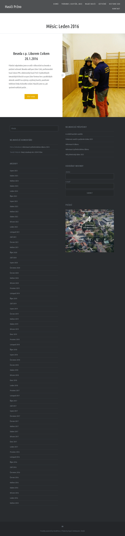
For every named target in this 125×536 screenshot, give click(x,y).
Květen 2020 (14, 278)
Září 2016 (13, 467)
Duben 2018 (14, 370)
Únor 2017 (13, 442)
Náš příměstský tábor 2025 (75, 154)
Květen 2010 (14, 503)
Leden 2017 (14, 447)
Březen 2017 (14, 436)
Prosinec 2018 (15, 339)
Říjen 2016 (13, 462)
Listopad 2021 (15, 232)
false (89, 247)
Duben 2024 (14, 186)
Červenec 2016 (15, 472)
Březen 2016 (14, 493)
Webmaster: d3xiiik (79, 531)
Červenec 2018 (15, 360)
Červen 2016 (14, 477)
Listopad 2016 (15, 457)
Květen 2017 (14, 426)
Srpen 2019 (14, 309)
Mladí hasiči (90, 4)
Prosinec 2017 (15, 390)
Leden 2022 (14, 227)
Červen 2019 (14, 314)
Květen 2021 (14, 247)
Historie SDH (114, 4)
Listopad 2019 (15, 293)
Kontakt (116, 9)
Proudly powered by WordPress (50, 531)
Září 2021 (13, 237)
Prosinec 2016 (15, 452)
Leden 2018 (14, 385)
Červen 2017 (14, 421)
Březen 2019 (14, 329)
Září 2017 (13, 406)
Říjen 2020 (13, 252)
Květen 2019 (14, 319)
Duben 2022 (14, 217)
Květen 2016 (14, 483)
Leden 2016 (14, 498)
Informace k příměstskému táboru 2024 (35, 147)
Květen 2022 (14, 212)
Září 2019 (13, 303)
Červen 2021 (14, 242)
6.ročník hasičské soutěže (74, 134)
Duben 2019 (14, 324)
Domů (55, 4)
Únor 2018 (13, 380)
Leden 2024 (14, 191)
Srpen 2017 (14, 411)
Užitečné (102, 4)
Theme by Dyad (67, 531)
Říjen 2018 (13, 350)
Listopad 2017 (15, 396)
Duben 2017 (14, 431)
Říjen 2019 (13, 298)
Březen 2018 (14, 375)
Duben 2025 (14, 176)
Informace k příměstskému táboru (77, 149)
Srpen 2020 (14, 263)
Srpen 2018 (14, 355)
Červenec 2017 (15, 416)
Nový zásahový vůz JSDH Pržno (31, 152)
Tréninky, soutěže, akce (71, 4)
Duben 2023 (14, 206)
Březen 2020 (14, 283)
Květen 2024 (14, 181)
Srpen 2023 (14, 201)
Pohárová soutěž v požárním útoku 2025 (79, 139)
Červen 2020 (14, 273)
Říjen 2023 (13, 196)
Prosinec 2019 (15, 288)
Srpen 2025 (14, 171)
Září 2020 (13, 258)
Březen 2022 (14, 222)
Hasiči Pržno (13, 7)
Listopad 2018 (15, 344)
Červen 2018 (14, 365)
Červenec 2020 (15, 268)
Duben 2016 (14, 488)
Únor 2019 (13, 334)
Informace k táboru (72, 144)
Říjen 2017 (13, 401)
